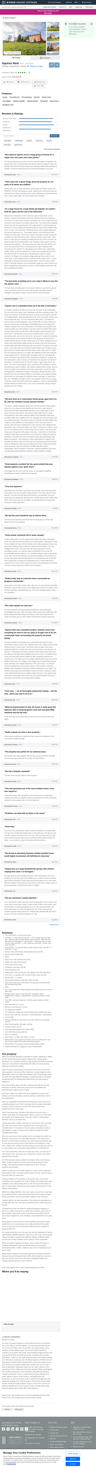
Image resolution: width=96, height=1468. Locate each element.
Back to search (10, 18)
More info (53, 1439)
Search (54, 136)
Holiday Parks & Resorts (49, 7)
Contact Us (69, 2)
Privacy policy (54, 1430)
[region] (48, 1458)
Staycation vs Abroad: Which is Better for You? (82, 1428)
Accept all (73, 1464)
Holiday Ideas (78, 7)
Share (56, 65)
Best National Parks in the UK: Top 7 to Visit (82, 1433)
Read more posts (78, 1447)
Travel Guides (89, 7)
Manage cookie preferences (59, 1436)
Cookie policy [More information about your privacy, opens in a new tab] (11, 1464)
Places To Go (62, 7)
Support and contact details (58, 1427)
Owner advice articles (57, 1447)
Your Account (87, 2)
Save (51, 65)
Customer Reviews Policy (58, 1441)
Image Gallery (12, 53)
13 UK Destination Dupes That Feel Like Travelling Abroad (82, 1438)
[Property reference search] (25, 7)
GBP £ (77, 2)
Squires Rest (10, 63)
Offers (70, 7)
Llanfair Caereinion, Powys (22, 66)
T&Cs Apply (48, 13)
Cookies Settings (72, 1453)
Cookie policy (54, 1433)
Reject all (73, 1459)
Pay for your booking (56, 1444)
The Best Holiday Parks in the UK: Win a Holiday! (82, 1443)
